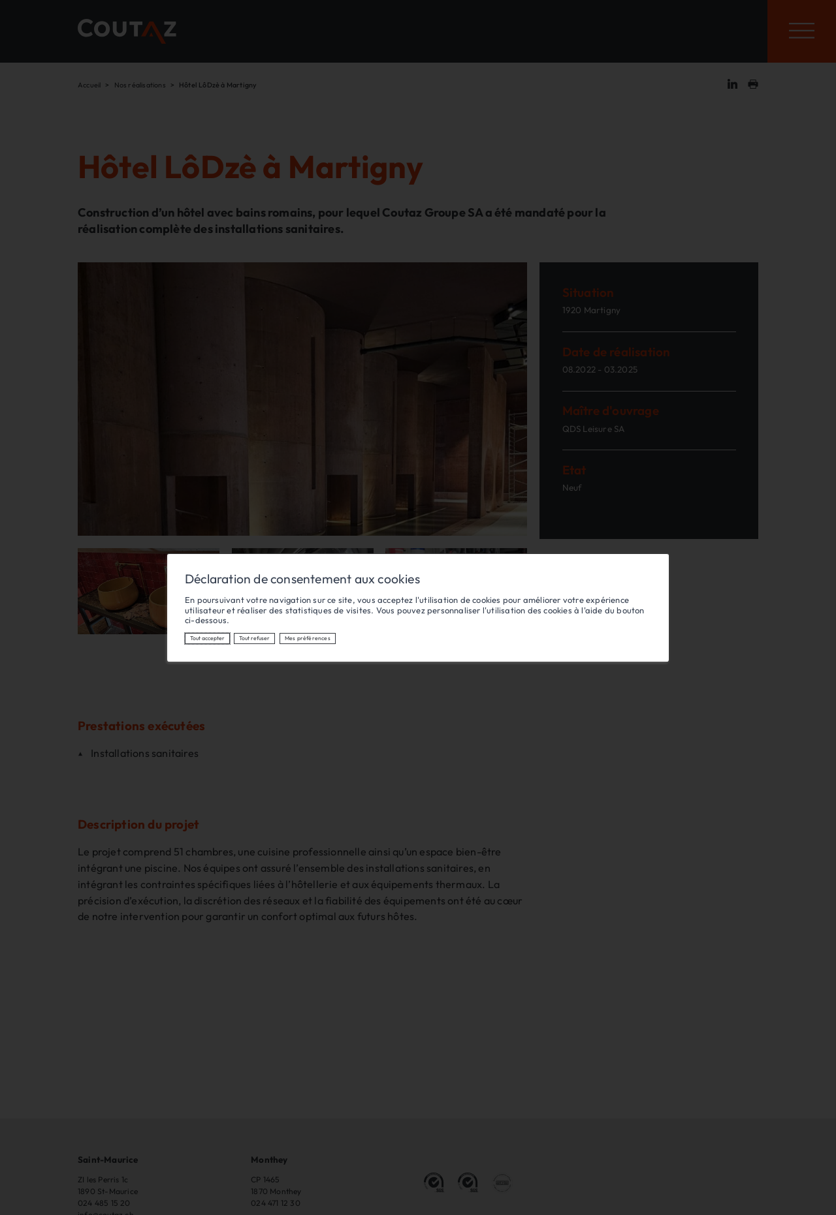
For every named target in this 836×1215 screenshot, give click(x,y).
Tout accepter (207, 637)
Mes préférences (307, 637)
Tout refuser (254, 637)
